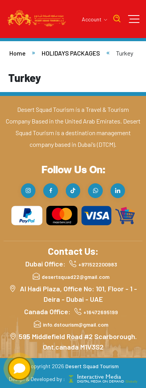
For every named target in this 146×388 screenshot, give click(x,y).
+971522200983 (97, 264)
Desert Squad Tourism (92, 366)
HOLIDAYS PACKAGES (71, 53)
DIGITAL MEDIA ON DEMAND (107, 381)
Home (17, 53)
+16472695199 (100, 312)
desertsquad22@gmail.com (75, 276)
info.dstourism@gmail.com (75, 324)
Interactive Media (99, 376)
